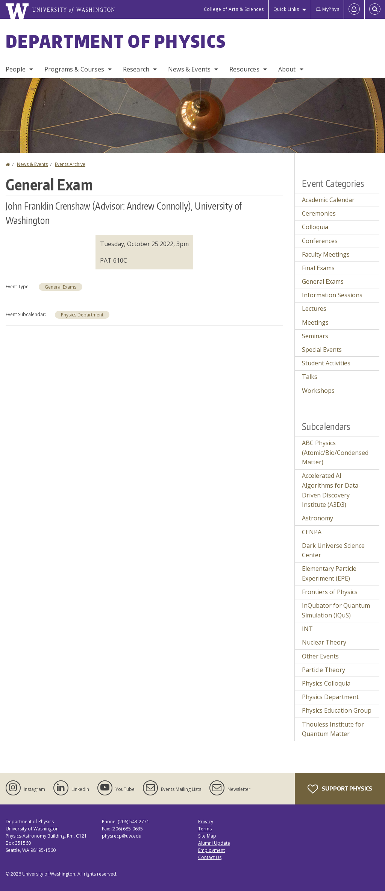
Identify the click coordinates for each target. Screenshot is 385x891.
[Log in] (354, 9)
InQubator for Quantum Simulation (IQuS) (336, 610)
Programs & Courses (74, 69)
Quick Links (286, 9)
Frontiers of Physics (330, 592)
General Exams (60, 287)
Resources (244, 69)
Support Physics (340, 789)
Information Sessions (332, 295)
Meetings (315, 322)
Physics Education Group (336, 710)
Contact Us (209, 857)
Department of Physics (116, 41)
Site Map (207, 836)
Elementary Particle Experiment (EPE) (329, 573)
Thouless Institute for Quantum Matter (333, 729)
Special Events (322, 349)
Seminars (315, 336)
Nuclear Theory (324, 642)
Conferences (320, 241)
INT (307, 629)
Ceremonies (319, 213)
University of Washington (48, 874)
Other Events (320, 656)
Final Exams (318, 268)
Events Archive (70, 164)
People (16, 69)
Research (136, 69)
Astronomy (317, 518)
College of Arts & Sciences (234, 9)
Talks (309, 377)
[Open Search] (375, 9)
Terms (205, 829)
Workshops (318, 390)
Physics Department (82, 315)
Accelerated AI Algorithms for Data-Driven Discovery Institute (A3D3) (331, 490)
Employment (211, 850)
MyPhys (327, 9)
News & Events (189, 69)
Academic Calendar (328, 200)
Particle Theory (323, 670)
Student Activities (326, 363)
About (287, 69)
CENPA (311, 532)
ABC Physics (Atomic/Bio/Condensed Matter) (335, 452)
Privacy (205, 821)
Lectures (314, 308)
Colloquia (315, 227)
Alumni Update (214, 843)
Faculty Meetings (326, 254)
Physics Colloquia (326, 683)
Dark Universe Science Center (333, 550)
